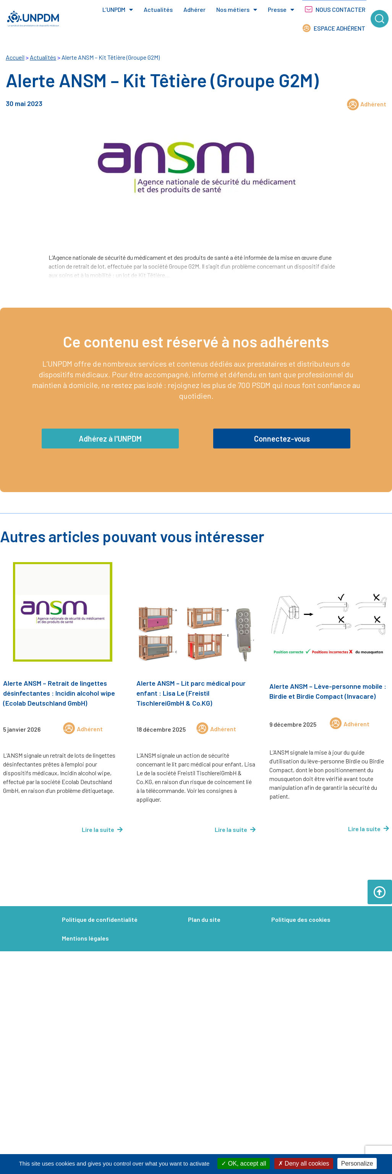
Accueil (15, 57)
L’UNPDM (117, 9)
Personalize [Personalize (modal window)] (357, 1163)
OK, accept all (243, 1163)
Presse (281, 9)
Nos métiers (236, 9)
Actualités (158, 9)
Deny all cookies (303, 1163)
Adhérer (194, 9)
